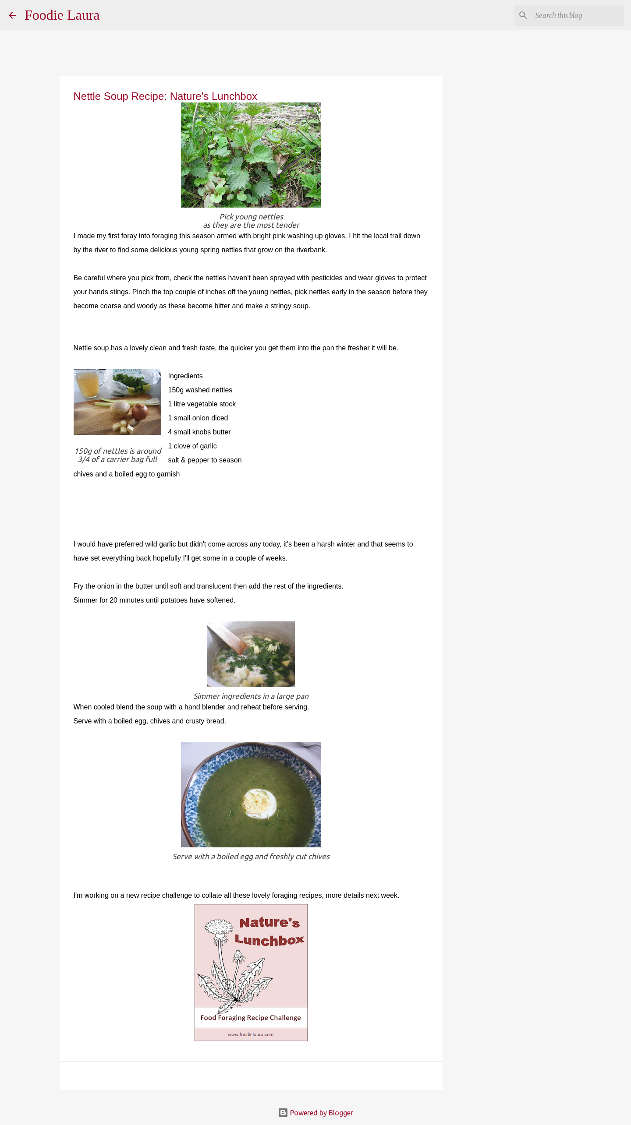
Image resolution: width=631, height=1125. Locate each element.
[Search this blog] (578, 15)
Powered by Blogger (315, 1113)
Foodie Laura (62, 15)
